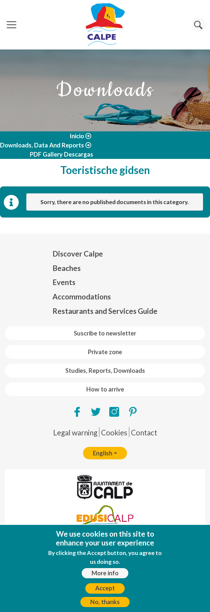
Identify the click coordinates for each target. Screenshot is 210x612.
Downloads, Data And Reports (42, 145)
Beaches (66, 268)
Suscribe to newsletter (105, 333)
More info (105, 573)
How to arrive (105, 389)
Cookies (114, 432)
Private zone (105, 351)
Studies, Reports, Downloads (105, 370)
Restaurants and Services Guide (105, 311)
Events (63, 282)
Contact (144, 432)
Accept (105, 588)
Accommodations (81, 296)
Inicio (77, 136)
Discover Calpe (77, 253)
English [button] (102, 453)
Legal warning (75, 432)
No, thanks (105, 601)
